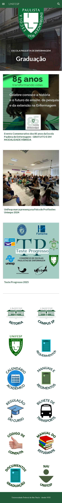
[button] (3, 4)
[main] (31, 50)
